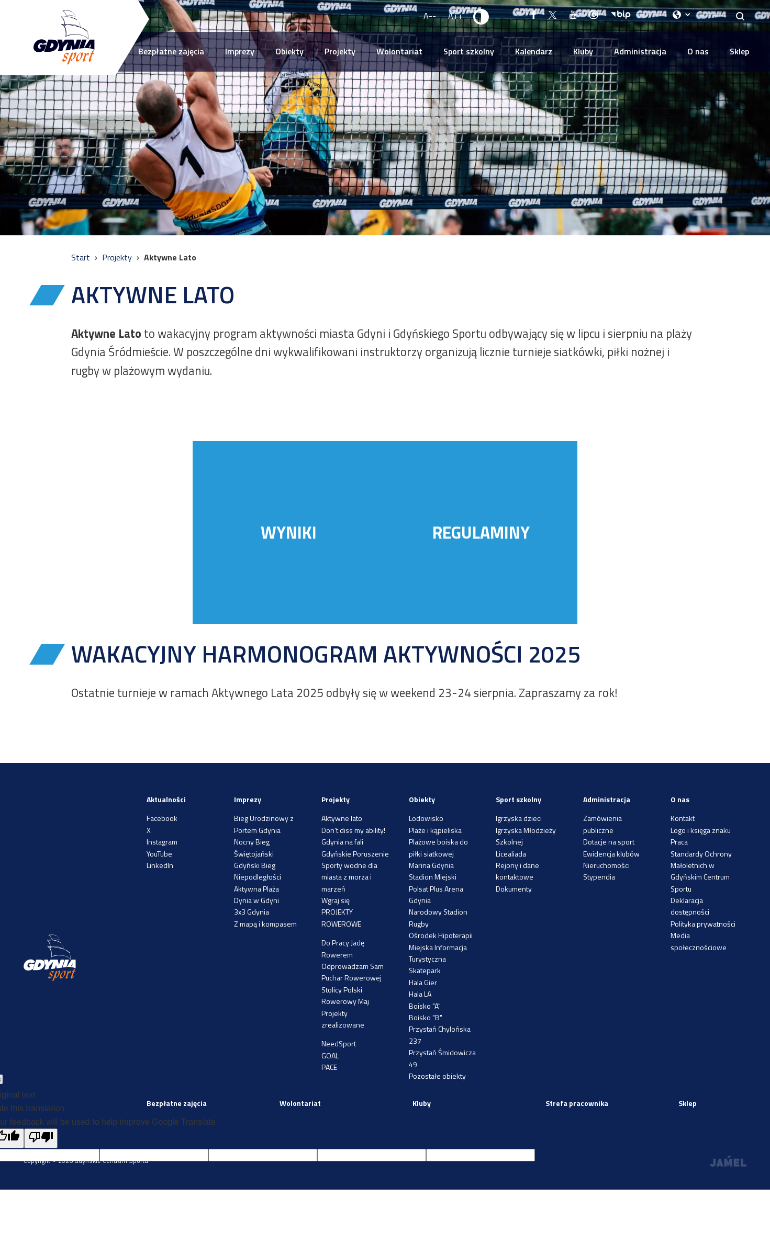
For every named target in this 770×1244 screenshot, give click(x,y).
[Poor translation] (41, 1138)
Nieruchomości (606, 865)
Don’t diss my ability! (353, 830)
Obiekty (289, 51)
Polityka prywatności (703, 923)
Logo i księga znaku (701, 830)
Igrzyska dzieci (519, 818)
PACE (329, 1067)
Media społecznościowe (699, 941)
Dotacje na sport (608, 841)
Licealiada (511, 853)
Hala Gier (423, 982)
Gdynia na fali (342, 841)
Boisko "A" (425, 1005)
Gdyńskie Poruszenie (355, 853)
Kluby (583, 51)
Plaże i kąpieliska (435, 830)
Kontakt (683, 818)
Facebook (162, 818)
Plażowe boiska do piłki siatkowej (438, 847)
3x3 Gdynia (251, 911)
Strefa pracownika (576, 1103)
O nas (698, 51)
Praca (679, 841)
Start (81, 257)
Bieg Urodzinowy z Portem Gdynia (264, 824)
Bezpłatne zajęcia (171, 51)
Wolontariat (399, 51)
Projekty (340, 51)
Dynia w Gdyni (256, 900)
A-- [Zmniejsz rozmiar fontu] (429, 15)
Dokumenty (514, 888)
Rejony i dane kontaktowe (517, 871)
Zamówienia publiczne (602, 824)
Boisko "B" (425, 1017)
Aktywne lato (341, 818)
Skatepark (425, 970)
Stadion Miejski (432, 876)
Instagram (162, 841)
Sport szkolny (468, 51)
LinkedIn (160, 865)
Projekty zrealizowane (342, 1019)
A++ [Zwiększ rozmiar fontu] (455, 15)
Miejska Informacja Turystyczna (438, 953)
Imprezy (239, 51)
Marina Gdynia (431, 865)
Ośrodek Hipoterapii (441, 935)
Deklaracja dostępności (690, 906)
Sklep (739, 51)
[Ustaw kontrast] (481, 16)
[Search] (740, 16)
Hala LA (420, 993)
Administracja (640, 51)
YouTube (159, 853)
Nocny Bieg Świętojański (254, 847)
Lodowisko (426, 818)
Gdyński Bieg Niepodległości (257, 871)
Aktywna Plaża (256, 888)
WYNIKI (289, 532)
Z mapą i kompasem (265, 923)
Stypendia (599, 876)
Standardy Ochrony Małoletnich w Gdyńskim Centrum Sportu (701, 871)
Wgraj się (335, 900)
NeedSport (338, 1043)
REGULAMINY (481, 532)
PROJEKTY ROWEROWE (341, 917)
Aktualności (166, 799)
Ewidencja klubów (611, 853)
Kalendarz (533, 51)
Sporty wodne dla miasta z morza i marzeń (349, 877)
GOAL (330, 1055)
